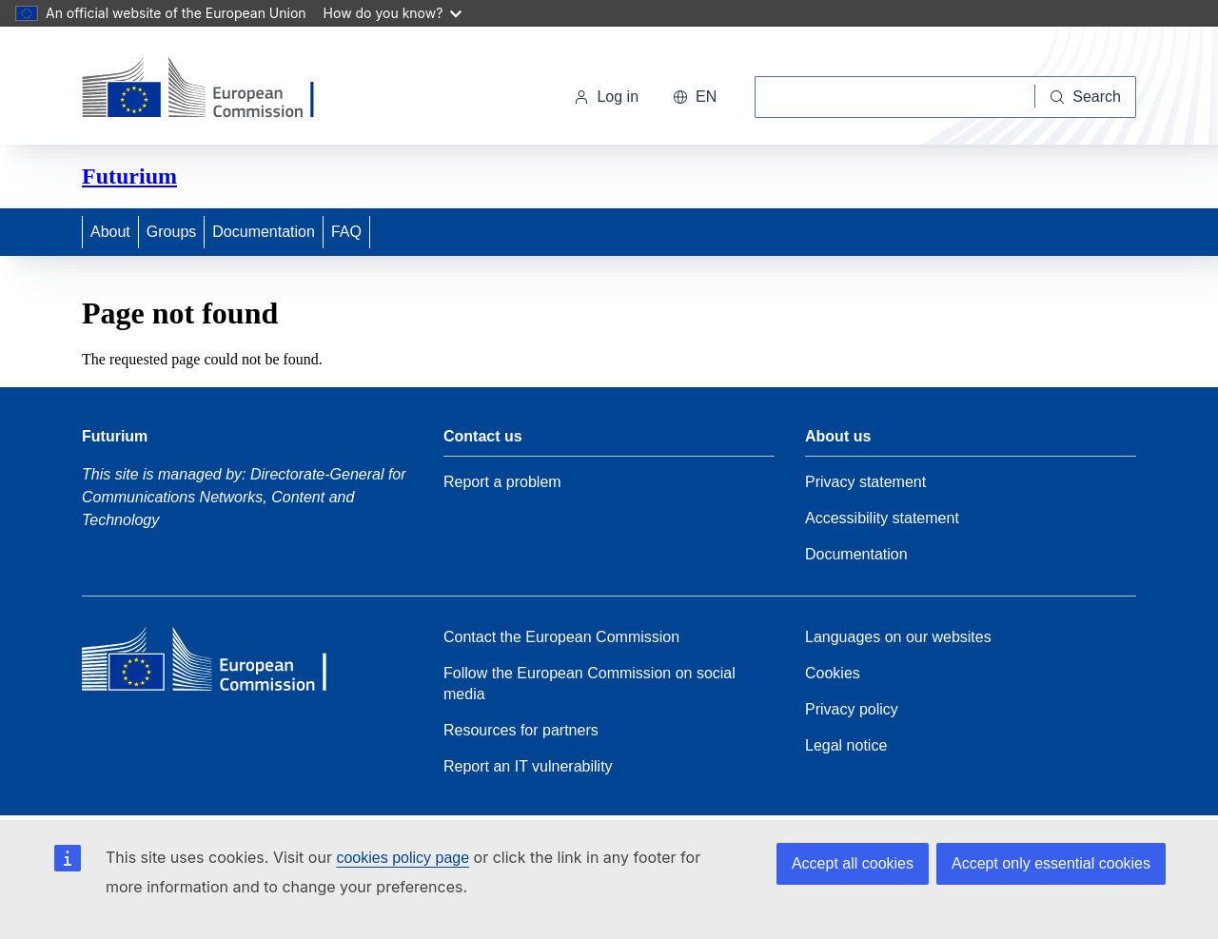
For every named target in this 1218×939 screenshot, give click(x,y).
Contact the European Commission (561, 637)
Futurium (129, 176)
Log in (606, 96)
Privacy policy (851, 709)
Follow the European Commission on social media (589, 683)
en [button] (695, 96)
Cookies (832, 673)
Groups (171, 232)
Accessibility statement (882, 518)
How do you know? (393, 13)
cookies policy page (402, 858)
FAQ (346, 232)
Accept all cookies (853, 863)
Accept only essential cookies (1051, 863)
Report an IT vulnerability (528, 766)
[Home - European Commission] (213, 89)
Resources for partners (521, 730)
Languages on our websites (898, 637)
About (110, 232)
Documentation (263, 232)
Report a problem (502, 482)
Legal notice (846, 745)
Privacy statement (865, 482)
